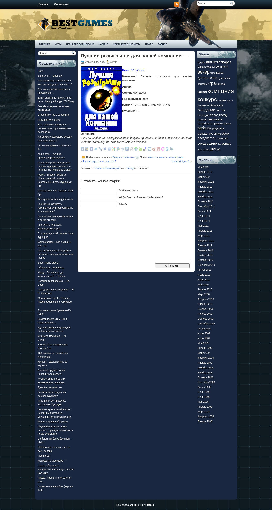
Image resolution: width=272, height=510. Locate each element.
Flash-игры (44, 455)
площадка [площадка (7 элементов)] (203, 115)
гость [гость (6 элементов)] (212, 72)
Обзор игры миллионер (51, 267)
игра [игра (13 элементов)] (211, 83)
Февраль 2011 (206, 240)
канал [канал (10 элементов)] (202, 92)
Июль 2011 (204, 216)
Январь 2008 (205, 421)
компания (171, 157)
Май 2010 (203, 284)
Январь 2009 (205, 362)
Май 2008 (203, 401)
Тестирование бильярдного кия (55, 199)
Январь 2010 (205, 304)
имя (156, 157)
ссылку (130, 168)
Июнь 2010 (204, 279)
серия (180, 157)
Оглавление (61, 4)
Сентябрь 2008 (206, 382)
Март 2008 (204, 411)
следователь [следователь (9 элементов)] (207, 138)
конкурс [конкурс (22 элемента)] (207, 99)
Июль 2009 (204, 333)
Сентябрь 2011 (206, 206)
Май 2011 (203, 225)
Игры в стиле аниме (49, 119)
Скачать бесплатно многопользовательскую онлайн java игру (56, 469)
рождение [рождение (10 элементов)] (205, 133)
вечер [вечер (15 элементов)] (203, 72)
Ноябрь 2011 (205, 196)
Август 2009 (204, 328)
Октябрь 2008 (206, 377)
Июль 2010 (204, 274)
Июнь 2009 (204, 338)
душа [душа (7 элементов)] (221, 78)
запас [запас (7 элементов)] (228, 78)
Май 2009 (203, 343)
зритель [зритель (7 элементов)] (202, 83)
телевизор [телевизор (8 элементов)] (224, 143)
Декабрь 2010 (206, 250)
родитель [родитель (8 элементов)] (218, 128)
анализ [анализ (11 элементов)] (212, 62)
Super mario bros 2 (48, 262)
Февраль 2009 (206, 357)
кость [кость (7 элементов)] (230, 100)
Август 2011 (204, 211)
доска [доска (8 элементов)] (219, 72)
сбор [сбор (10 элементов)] (225, 133)
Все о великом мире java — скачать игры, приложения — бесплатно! (54, 128)
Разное (162, 44)
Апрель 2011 (205, 230)
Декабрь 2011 (206, 191)
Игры (58, 44)
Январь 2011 (205, 245)
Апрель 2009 (205, 348)
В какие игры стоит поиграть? (99, 161)
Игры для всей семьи (80, 44)
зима (150, 157)
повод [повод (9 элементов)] (214, 115)
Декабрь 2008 (206, 367)
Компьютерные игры (126, 44)
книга (162, 157)
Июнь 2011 (204, 221)
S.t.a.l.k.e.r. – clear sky (50, 75)
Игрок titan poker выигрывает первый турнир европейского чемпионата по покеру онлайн (55, 166)
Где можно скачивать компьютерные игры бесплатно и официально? (55, 208)
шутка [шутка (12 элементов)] (215, 149)
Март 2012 (204, 177)
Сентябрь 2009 (206, 323)
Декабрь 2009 (206, 309)
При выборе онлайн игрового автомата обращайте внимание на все (56, 254)
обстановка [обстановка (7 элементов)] (216, 105)
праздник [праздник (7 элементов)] (218, 123)
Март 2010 (204, 294)
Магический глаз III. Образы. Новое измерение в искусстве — (55, 302)
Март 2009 (204, 353)
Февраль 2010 (206, 299)
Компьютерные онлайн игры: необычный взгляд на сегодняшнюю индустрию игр (54, 413)
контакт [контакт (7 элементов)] (221, 100)
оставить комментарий (107, 168)
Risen (41, 70)
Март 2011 (204, 235)
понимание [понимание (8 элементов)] (215, 119)
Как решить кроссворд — (52, 460)
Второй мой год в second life (54, 114)
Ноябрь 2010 (205, 255)
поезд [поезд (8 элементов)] (223, 115)
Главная (44, 4)
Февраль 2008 (206, 416)
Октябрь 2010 (206, 260)
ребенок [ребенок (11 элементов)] (204, 128)
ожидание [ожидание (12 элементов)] (206, 110)
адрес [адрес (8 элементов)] (202, 62)
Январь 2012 (205, 186)
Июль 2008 (204, 392)
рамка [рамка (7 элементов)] (227, 123)
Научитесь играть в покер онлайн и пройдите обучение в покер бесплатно (55, 430)
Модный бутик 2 (181, 161)
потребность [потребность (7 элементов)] (205, 123)
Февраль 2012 (206, 181)
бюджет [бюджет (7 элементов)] (210, 66)
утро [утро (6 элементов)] (200, 149)
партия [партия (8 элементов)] (220, 110)
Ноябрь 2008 (205, 372)
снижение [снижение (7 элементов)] (222, 138)
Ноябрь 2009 (205, 313)
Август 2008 (204, 387)
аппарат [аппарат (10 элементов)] (225, 62)
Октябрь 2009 (206, 318)
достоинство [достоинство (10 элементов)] (207, 78)
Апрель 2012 (205, 172)
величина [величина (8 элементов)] (222, 66)
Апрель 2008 (205, 406)
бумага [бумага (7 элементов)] (202, 66)
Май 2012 (203, 167)
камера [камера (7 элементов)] (220, 83)
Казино (103, 44)
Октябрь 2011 (206, 201)
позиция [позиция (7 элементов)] (202, 119)
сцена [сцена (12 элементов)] (212, 143)
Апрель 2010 (205, 289)
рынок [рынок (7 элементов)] (217, 133)
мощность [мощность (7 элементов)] (203, 105)
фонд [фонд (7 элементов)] (206, 149)
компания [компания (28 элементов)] (220, 91)
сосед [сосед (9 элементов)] (202, 143)
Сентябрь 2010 (206, 265)
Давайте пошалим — (50, 387)
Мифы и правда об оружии (53, 421)
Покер (149, 44)
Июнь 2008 (204, 397)
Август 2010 (204, 269)
